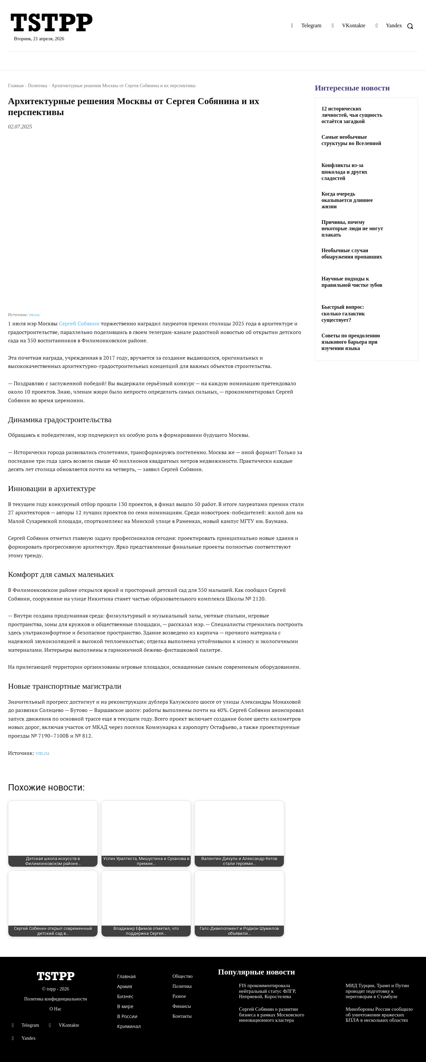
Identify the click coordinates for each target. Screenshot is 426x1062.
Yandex (394, 25)
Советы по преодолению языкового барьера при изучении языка (350, 342)
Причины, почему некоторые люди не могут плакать (352, 228)
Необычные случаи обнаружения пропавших (351, 254)
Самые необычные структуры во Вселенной (351, 140)
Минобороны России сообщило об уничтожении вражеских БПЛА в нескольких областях (379, 1014)
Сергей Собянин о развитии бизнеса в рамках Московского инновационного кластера (271, 1014)
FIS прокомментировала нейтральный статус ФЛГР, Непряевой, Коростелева (267, 991)
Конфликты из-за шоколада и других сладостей (344, 171)
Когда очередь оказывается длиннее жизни (347, 200)
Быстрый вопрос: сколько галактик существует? (343, 313)
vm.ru (42, 753)
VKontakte (353, 25)
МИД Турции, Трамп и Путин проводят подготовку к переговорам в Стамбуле (377, 991)
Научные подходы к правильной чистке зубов (351, 282)
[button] (410, 26)
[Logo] (74, 23)
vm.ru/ (34, 314)
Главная (16, 85)
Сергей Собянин (79, 323)
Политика (37, 85)
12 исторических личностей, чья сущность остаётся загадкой (351, 115)
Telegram (311, 25)
